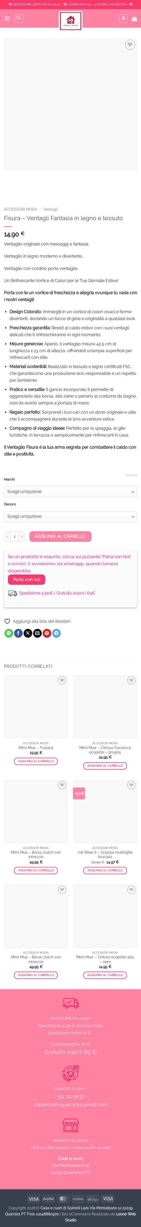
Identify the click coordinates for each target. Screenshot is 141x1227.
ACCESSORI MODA (20, 209)
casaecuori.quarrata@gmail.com (70, 1104)
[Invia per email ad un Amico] (37, 633)
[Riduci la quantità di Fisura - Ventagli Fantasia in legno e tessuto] (7, 536)
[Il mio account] (123, 18)
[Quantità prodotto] (14, 536)
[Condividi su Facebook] (18, 633)
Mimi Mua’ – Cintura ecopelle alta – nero (105, 959)
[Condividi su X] (28, 633)
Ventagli (50, 209)
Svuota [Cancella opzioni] (131, 475)
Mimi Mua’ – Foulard (36, 748)
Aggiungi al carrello (60, 536)
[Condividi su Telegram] (56, 633)
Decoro (10, 504)
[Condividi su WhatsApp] (8, 633)
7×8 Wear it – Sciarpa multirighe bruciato (105, 854)
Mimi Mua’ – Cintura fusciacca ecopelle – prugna (105, 750)
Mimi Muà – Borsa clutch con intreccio (36, 854)
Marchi (9, 479)
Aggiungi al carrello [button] (36, 761)
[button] (7, 18)
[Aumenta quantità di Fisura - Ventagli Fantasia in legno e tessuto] (22, 536)
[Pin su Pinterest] (47, 633)
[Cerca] (19, 18)
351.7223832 (70, 1096)
